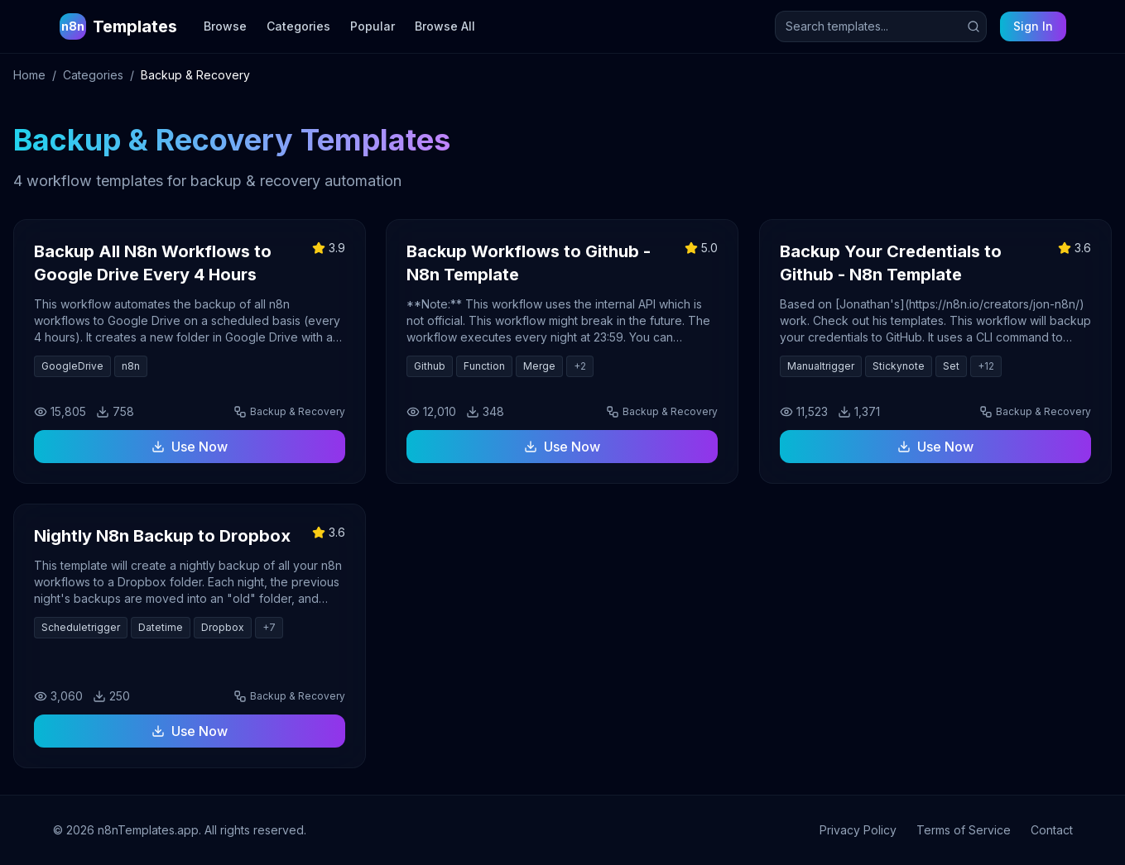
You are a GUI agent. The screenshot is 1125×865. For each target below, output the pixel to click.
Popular (372, 26)
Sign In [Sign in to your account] (1033, 26)
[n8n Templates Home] (118, 26)
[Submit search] (973, 26)
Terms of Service (963, 830)
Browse (225, 26)
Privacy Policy (858, 830)
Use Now (189, 446)
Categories (298, 26)
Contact (1052, 830)
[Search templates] (881, 26)
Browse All (445, 26)
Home (29, 75)
